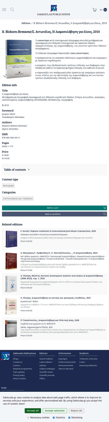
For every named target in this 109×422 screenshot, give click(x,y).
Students (84, 353)
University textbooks (88, 365)
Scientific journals (47, 375)
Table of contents (16, 169)
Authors (42, 365)
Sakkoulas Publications (24, 353)
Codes (82, 362)
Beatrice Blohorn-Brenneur (14, 125)
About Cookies (19, 378)
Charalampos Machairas (13, 117)
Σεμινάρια (62, 358)
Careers (16, 365)
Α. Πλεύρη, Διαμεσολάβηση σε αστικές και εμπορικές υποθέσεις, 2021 (56, 297)
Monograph (8, 185)
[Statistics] (54, 418)
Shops (16, 358)
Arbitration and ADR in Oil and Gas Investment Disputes (44, 234)
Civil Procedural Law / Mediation (18, 198)
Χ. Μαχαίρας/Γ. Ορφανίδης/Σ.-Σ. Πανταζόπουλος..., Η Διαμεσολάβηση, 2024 (59, 252)
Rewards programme (22, 368)
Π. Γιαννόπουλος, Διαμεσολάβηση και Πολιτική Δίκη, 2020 (50, 320)
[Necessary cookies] (28, 418)
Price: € (26, 241)
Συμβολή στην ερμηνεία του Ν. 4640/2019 (38, 324)
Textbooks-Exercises (88, 358)
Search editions (46, 358)
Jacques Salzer (8, 114)
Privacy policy (19, 375)
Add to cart (76, 208)
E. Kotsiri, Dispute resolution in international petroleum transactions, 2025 (58, 231)
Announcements (65, 365)
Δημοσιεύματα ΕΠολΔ (37, 327)
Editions (26, 23)
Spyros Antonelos (10, 129)
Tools (3, 387)
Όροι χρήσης (19, 372)
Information (64, 353)
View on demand (65, 368)
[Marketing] (69, 418)
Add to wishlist (75, 214)
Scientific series (46, 372)
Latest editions (45, 362)
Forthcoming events (67, 362)
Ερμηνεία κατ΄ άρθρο (29, 301)
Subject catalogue (47, 368)
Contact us (17, 362)
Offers (42, 378)
